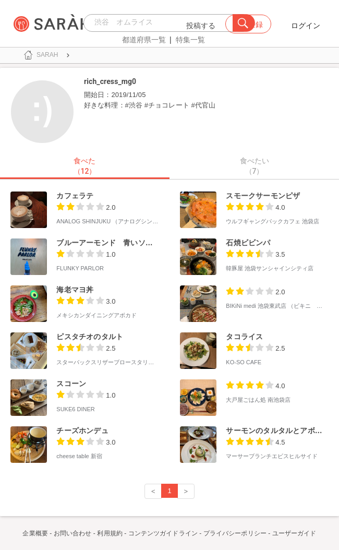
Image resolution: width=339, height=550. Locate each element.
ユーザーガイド (294, 533)
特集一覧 (190, 39)
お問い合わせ (73, 533)
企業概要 (34, 533)
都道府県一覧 (144, 39)
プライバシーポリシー (235, 533)
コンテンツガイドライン (163, 533)
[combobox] (160, 23)
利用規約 (109, 533)
